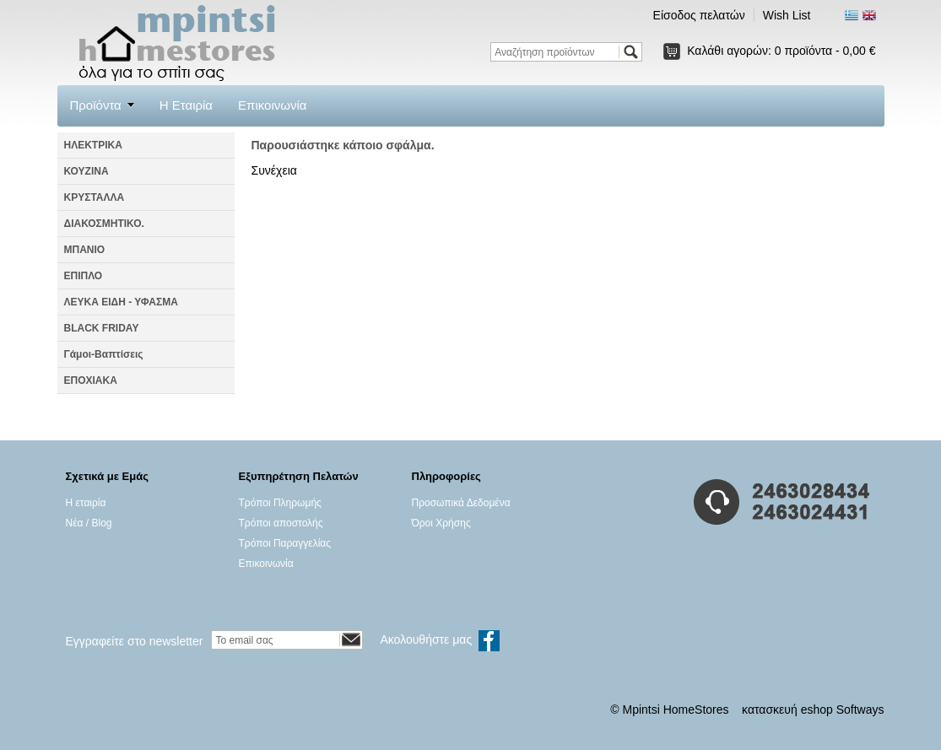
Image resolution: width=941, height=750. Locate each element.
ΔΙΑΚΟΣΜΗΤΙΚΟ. (104, 223)
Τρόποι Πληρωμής (280, 503)
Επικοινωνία (272, 105)
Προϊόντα (96, 105)
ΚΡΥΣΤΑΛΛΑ (94, 197)
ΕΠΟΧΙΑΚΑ (90, 380)
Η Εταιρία (186, 105)
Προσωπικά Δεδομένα (461, 503)
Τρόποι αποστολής (281, 523)
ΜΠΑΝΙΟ (84, 250)
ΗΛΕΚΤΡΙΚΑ (93, 145)
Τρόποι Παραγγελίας (285, 543)
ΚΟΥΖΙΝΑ (86, 171)
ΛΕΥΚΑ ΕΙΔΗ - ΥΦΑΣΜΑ (121, 302)
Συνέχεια (274, 170)
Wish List (787, 15)
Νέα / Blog (89, 523)
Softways (860, 709)
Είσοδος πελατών (699, 15)
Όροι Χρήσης (441, 523)
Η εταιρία (86, 503)
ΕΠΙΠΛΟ (83, 276)
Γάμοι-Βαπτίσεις (103, 354)
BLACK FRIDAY (101, 328)
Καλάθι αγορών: (781, 50)
